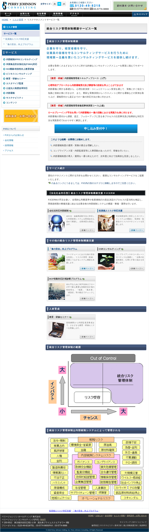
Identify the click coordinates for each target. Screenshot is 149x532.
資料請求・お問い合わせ (130, 6)
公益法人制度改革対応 (17, 88)
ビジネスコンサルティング (19, 74)
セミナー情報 (119, 516)
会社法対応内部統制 (59, 210)
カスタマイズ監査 (14, 83)
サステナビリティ (14, 98)
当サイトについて (139, 522)
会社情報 (9, 140)
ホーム (8, 15)
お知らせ (99, 516)
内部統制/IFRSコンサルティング (21, 59)
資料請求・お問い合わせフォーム (21, 116)
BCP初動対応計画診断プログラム (65, 279)
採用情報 (9, 145)
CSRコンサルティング (109, 249)
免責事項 (143, 525)
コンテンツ (11, 102)
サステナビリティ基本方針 (111, 525)
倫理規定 (95, 525)
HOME (5, 19)
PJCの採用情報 (58, 15)
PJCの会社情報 (41, 15)
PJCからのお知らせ (25, 15)
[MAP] (43, 519)
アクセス (74, 15)
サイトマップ (140, 15)
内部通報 (10, 93)
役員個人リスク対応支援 (17, 39)
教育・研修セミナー (15, 78)
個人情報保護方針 (130, 525)
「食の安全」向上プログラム (19, 44)
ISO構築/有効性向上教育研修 (20, 69)
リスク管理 (17, 19)
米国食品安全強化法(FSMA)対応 (21, 64)
